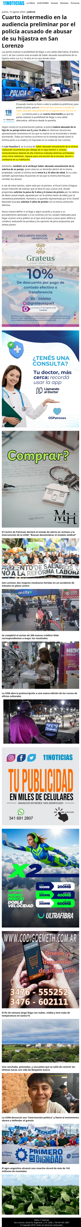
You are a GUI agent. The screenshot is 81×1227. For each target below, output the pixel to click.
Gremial (54, 3)
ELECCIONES (43, 3)
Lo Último (31, 3)
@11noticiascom (9, 122)
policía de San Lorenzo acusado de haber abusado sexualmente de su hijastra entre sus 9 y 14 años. (46, 110)
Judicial (31, 11)
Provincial (75, 3)
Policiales (64, 3)
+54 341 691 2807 (61, 1222)
